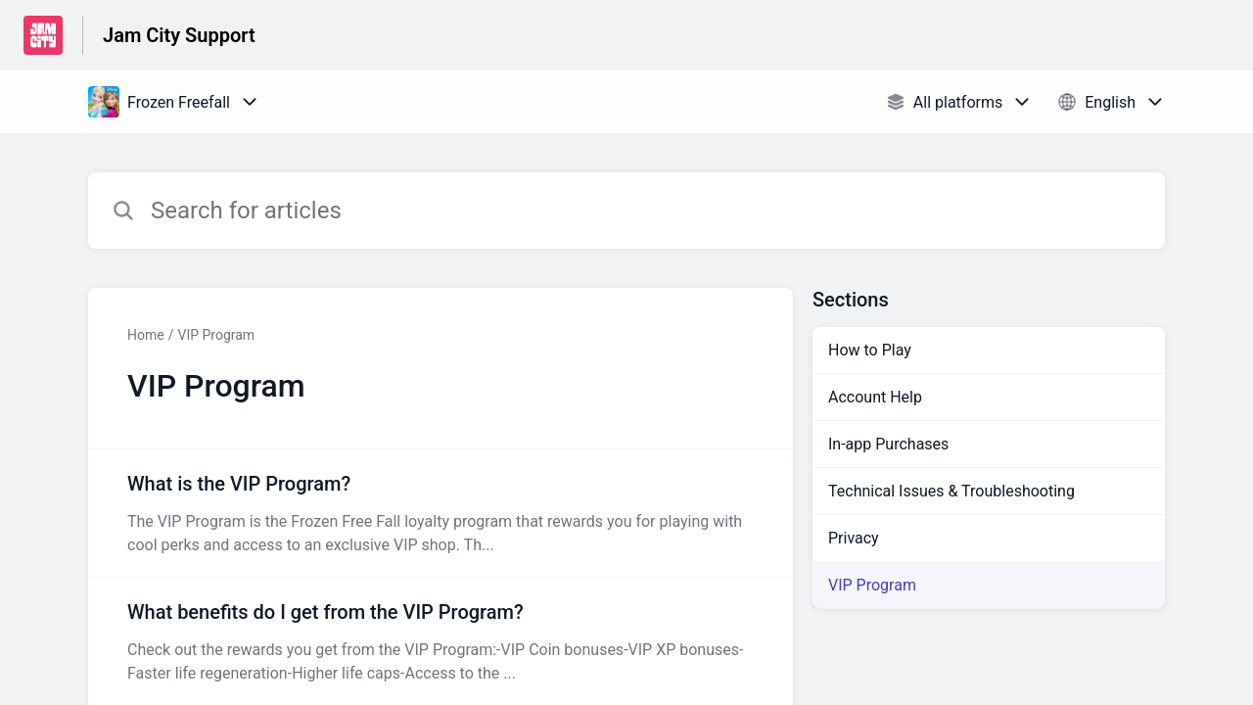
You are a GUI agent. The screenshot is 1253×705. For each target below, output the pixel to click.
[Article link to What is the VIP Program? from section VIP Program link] (440, 513)
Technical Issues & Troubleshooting (951, 491)
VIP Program (216, 335)
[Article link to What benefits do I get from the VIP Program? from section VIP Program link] (440, 641)
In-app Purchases (888, 444)
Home (145, 335)
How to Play (869, 350)
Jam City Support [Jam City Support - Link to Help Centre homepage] (179, 35)
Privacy (853, 538)
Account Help (875, 397)
